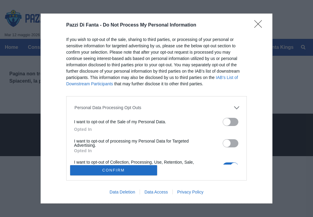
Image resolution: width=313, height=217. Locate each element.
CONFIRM (113, 170)
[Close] (260, 26)
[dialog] (156, 108)
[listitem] (157, 108)
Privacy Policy (190, 192)
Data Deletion (122, 192)
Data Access (156, 192)
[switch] (230, 122)
